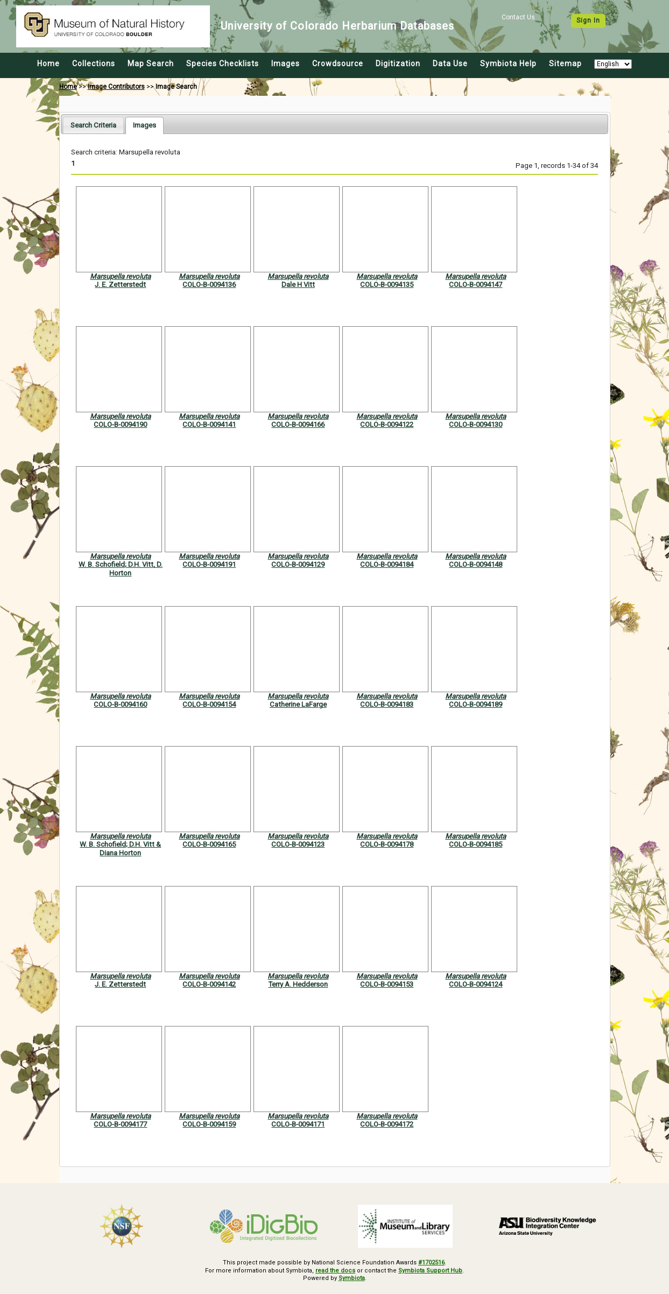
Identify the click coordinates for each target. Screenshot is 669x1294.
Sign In (588, 20)
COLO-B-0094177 (120, 1124)
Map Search (151, 63)
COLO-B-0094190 (120, 424)
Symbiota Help (508, 63)
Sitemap (565, 63)
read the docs (335, 1270)
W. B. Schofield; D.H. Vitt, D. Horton (121, 568)
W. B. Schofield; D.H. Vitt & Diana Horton (120, 848)
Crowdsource (337, 63)
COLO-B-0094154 (209, 704)
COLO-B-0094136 (209, 284)
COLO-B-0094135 (386, 284)
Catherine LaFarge (298, 704)
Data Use (450, 63)
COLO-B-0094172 (386, 1124)
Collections (93, 63)
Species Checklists (222, 63)
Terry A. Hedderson (298, 984)
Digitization (398, 63)
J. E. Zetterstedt (120, 284)
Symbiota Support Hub (430, 1270)
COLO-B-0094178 (386, 844)
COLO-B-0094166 (298, 424)
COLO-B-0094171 (298, 1124)
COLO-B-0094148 (475, 564)
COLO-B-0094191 (209, 564)
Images (285, 63)
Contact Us (518, 17)
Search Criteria (93, 125)
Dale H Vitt (298, 284)
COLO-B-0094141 (209, 424)
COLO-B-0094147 (475, 284)
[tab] (93, 125)
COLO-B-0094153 (386, 984)
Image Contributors (116, 86)
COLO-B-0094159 (209, 1124)
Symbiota (352, 1278)
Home (48, 63)
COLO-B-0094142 (209, 984)
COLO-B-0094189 (475, 704)
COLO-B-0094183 (386, 704)
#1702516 (431, 1262)
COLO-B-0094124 (475, 984)
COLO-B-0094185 (475, 844)
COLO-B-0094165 (209, 844)
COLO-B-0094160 (120, 704)
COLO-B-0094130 (475, 424)
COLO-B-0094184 (386, 564)
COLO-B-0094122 (386, 424)
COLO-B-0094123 (298, 844)
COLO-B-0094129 (298, 564)
